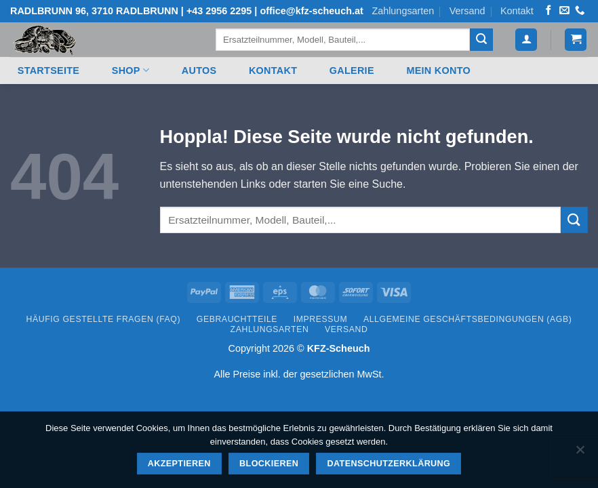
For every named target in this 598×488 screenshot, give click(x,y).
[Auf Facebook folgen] (548, 10)
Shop (130, 70)
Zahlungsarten (403, 10)
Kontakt (517, 10)
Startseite (48, 70)
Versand (467, 10)
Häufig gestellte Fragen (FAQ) (103, 319)
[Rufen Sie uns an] (579, 10)
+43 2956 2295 (219, 10)
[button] (526, 39)
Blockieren (268, 463)
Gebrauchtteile (237, 319)
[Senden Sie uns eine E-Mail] (564, 10)
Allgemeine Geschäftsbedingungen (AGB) (467, 319)
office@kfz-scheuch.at (311, 10)
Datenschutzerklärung (389, 463)
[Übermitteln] (481, 40)
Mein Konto (438, 70)
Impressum (321, 319)
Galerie (352, 70)
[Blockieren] (580, 453)
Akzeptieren (179, 463)
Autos (199, 70)
